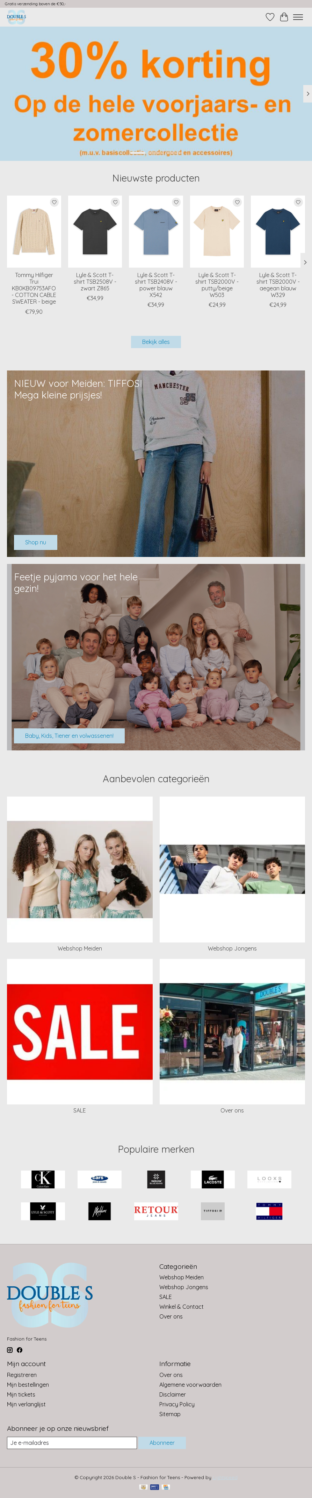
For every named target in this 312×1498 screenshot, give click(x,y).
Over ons (232, 1110)
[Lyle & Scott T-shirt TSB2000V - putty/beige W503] (217, 232)
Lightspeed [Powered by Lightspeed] (225, 1477)
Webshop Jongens (232, 948)
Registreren (22, 1374)
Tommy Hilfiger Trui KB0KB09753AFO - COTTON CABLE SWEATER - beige (34, 288)
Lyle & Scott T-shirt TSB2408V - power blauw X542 (156, 285)
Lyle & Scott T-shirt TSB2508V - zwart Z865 (95, 281)
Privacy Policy (177, 1404)
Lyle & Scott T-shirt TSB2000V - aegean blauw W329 (278, 285)
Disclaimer (172, 1394)
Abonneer (162, 1442)
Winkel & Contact (181, 1306)
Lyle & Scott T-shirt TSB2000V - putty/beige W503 (217, 285)
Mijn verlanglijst (26, 1404)
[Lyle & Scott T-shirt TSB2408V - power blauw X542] (156, 232)
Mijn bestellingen (28, 1384)
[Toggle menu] (298, 17)
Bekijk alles (156, 341)
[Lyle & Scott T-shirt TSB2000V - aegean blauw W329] (278, 232)
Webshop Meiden (80, 948)
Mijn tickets (21, 1394)
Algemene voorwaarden (190, 1384)
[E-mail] (72, 1443)
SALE (79, 1110)
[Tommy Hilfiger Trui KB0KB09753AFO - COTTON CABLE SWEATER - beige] (34, 232)
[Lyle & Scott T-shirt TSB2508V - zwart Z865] (95, 232)
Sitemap (170, 1414)
